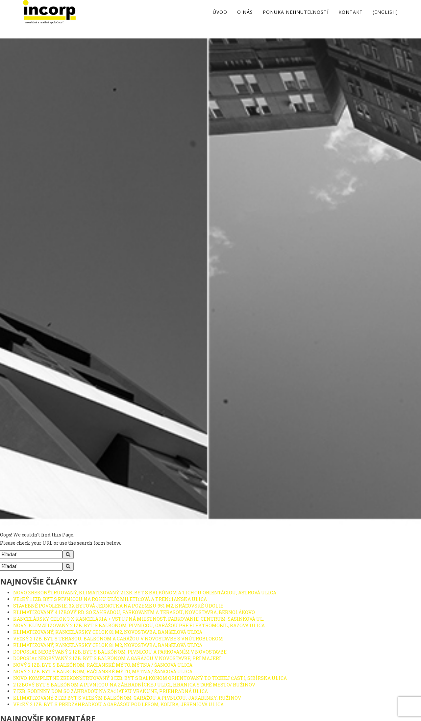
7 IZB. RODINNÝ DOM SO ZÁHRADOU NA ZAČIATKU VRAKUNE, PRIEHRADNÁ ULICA (110, 691)
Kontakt (350, 12)
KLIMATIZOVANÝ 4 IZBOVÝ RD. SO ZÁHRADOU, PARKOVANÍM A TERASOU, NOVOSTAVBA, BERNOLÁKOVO (134, 612)
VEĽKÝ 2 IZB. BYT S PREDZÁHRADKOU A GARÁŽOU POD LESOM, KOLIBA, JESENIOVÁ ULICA (118, 704)
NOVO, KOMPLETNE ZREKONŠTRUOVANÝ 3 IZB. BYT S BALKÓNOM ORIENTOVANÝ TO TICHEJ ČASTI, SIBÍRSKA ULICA (150, 678)
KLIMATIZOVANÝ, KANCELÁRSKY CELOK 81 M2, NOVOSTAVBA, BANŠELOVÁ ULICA (107, 632)
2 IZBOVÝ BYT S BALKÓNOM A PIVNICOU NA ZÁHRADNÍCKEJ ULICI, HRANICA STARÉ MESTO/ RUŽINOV (134, 685)
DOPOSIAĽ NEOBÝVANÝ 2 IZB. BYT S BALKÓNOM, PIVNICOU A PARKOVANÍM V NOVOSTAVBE (120, 652)
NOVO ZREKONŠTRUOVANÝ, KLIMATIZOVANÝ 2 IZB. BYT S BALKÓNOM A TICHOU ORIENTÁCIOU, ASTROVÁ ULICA (144, 592)
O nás (245, 12)
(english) (385, 12)
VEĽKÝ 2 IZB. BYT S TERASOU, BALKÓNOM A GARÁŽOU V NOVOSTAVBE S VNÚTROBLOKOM (118, 638)
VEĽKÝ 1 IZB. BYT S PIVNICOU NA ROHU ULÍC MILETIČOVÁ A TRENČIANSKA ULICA (110, 599)
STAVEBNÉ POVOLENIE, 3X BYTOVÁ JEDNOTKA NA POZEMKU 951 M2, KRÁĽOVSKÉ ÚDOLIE (118, 606)
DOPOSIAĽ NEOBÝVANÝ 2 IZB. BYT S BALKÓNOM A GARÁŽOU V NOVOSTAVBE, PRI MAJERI (117, 658)
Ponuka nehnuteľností (296, 12)
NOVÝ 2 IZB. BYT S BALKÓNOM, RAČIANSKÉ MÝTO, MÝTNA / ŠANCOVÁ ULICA (102, 665)
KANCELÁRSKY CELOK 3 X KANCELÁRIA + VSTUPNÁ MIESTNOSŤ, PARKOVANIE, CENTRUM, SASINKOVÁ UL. (138, 619)
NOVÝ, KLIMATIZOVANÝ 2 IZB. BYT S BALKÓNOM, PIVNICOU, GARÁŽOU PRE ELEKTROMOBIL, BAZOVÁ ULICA (139, 625)
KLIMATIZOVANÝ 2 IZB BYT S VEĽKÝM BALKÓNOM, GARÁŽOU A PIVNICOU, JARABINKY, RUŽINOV (127, 698)
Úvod (220, 12)
